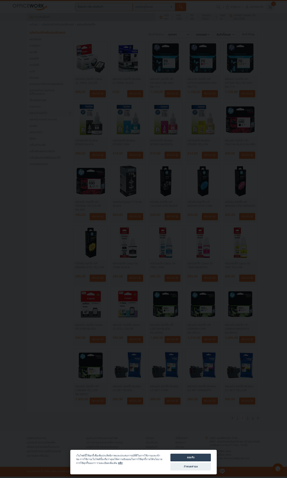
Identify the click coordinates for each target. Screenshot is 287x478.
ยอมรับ (190, 457)
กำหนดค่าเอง (191, 466)
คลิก (120, 463)
